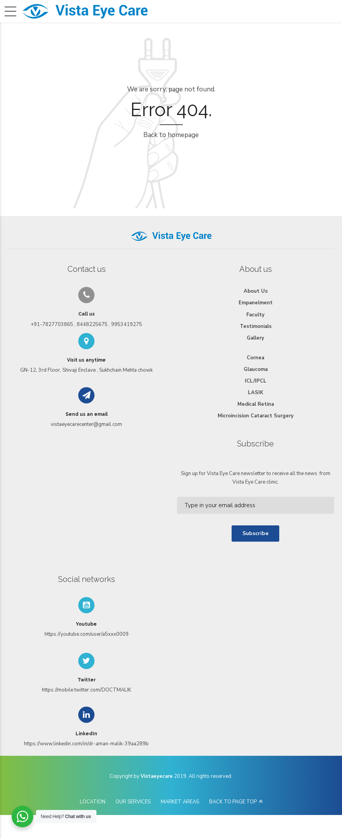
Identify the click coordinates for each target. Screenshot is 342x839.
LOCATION (92, 801)
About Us (256, 291)
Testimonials (256, 326)
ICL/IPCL (255, 380)
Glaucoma (256, 369)
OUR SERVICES (133, 801)
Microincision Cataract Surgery (256, 415)
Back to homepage (171, 134)
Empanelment (256, 302)
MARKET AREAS (180, 801)
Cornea (255, 357)
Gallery (255, 338)
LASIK (255, 392)
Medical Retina (255, 404)
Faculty (255, 314)
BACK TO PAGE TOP (233, 801)
